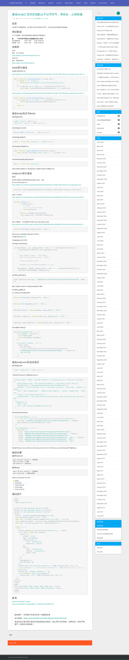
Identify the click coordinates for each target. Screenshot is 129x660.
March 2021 (100, 384)
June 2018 (100, 516)
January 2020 (101, 438)
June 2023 (100, 286)
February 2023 (101, 298)
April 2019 (100, 475)
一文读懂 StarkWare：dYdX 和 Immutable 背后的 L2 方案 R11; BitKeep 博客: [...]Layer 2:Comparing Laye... (109, 77)
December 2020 (102, 397)
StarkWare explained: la (109, 73)
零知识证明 (108, 128)
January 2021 (101, 393)
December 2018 (102, 491)
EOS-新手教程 (37, 18)
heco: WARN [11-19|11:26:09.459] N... (108, 89)
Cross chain (103, 3)
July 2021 (100, 368)
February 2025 (101, 208)
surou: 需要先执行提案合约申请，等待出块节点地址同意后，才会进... (109, 85)
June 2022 (100, 327)
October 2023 (101, 269)
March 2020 (100, 430)
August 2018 (101, 508)
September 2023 (102, 273)
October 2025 (101, 175)
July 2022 (100, 323)
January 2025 (101, 212)
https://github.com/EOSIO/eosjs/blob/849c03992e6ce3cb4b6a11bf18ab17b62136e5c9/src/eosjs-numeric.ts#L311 (48, 93)
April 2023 (100, 290)
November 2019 (102, 446)
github (23, 236)
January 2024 (101, 257)
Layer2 (59, 3)
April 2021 (100, 380)
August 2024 (101, 232)
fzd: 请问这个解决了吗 (104, 69)
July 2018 (100, 512)
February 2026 (101, 158)
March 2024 (100, 253)
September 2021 (102, 360)
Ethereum (41, 3)
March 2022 (100, 335)
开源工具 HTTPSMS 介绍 (104, 30)
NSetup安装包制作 (102, 529)
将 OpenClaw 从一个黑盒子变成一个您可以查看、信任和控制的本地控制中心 (109, 51)
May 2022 (100, 331)
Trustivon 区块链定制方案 (105, 534)
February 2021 (101, 388)
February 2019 (101, 483)
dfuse (108, 124)
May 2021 (100, 376)
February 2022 (101, 339)
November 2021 (102, 351)
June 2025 (100, 191)
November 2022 (102, 310)
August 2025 (101, 183)
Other (112, 3)
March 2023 (100, 294)
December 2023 (102, 261)
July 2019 (100, 462)
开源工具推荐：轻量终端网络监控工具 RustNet (109, 34)
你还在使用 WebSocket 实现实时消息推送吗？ (109, 22)
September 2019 (102, 454)
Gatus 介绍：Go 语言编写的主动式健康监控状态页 (109, 26)
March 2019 (100, 479)
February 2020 (101, 434)
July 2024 (100, 236)
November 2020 (102, 401)
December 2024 (102, 216)
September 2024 (102, 228)
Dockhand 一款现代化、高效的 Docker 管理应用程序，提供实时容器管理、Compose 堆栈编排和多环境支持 (109, 59)
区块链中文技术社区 (15, 3)
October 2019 (101, 450)
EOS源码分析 (108, 116)
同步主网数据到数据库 (108, 120)
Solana (51, 3)
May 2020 (100, 421)
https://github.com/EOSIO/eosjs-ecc (23, 63)
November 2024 (102, 220)
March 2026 (100, 154)
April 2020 (100, 425)
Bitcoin (93, 3)
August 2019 (101, 458)
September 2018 (102, 503)
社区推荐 (32, 3)
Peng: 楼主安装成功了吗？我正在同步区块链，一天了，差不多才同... (109, 98)
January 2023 (101, 302)
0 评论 (46, 18)
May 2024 (100, 245)
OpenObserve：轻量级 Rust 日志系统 (108, 39)
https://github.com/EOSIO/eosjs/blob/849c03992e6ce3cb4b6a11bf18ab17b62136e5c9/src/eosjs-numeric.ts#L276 (48, 74)
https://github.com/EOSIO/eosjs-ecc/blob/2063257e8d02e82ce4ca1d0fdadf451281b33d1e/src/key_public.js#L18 (47, 224)
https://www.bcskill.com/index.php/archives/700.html (45, 618)
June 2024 (100, 241)
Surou (17, 18)
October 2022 (101, 315)
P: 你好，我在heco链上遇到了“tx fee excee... (109, 94)
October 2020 (101, 405)
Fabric (78, 3)
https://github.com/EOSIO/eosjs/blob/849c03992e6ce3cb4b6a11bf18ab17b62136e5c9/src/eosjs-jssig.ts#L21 (46, 185)
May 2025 (100, 195)
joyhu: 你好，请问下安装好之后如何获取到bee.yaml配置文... (109, 102)
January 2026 (101, 163)
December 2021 (102, 347)
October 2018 (101, 499)
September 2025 (102, 179)
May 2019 (100, 471)
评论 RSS (99, 552)
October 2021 (101, 356)
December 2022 (102, 306)
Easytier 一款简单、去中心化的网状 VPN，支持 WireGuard (109, 43)
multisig (108, 132)
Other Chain (69, 3)
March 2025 (100, 204)
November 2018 (102, 495)
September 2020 (102, 409)
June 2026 (100, 142)
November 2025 (102, 171)
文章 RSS (99, 548)
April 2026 (100, 150)
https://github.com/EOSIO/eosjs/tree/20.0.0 (26, 55)
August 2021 (101, 364)
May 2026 (100, 146)
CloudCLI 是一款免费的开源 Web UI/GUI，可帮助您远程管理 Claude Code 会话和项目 (109, 55)
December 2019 (102, 442)
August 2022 (101, 319)
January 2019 (101, 487)
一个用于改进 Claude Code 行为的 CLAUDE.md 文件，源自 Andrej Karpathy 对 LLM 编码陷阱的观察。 (109, 47)
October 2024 (101, 224)
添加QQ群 (100, 538)
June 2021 (100, 372)
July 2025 (100, 187)
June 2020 (100, 417)
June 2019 (100, 466)
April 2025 (100, 200)
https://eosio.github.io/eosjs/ (21, 601)
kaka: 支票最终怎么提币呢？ (105, 106)
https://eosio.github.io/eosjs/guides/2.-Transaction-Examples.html (33, 604)
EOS (86, 3)
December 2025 (102, 167)
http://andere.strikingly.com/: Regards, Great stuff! (109, 81)
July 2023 (100, 282)
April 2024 (100, 249)
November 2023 (102, 265)
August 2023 (101, 278)
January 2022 (101, 343)
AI (26, 3)
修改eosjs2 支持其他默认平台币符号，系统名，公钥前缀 (47, 14)
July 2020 (100, 413)
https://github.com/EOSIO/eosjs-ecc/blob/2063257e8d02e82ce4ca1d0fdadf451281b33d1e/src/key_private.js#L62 (48, 197)
